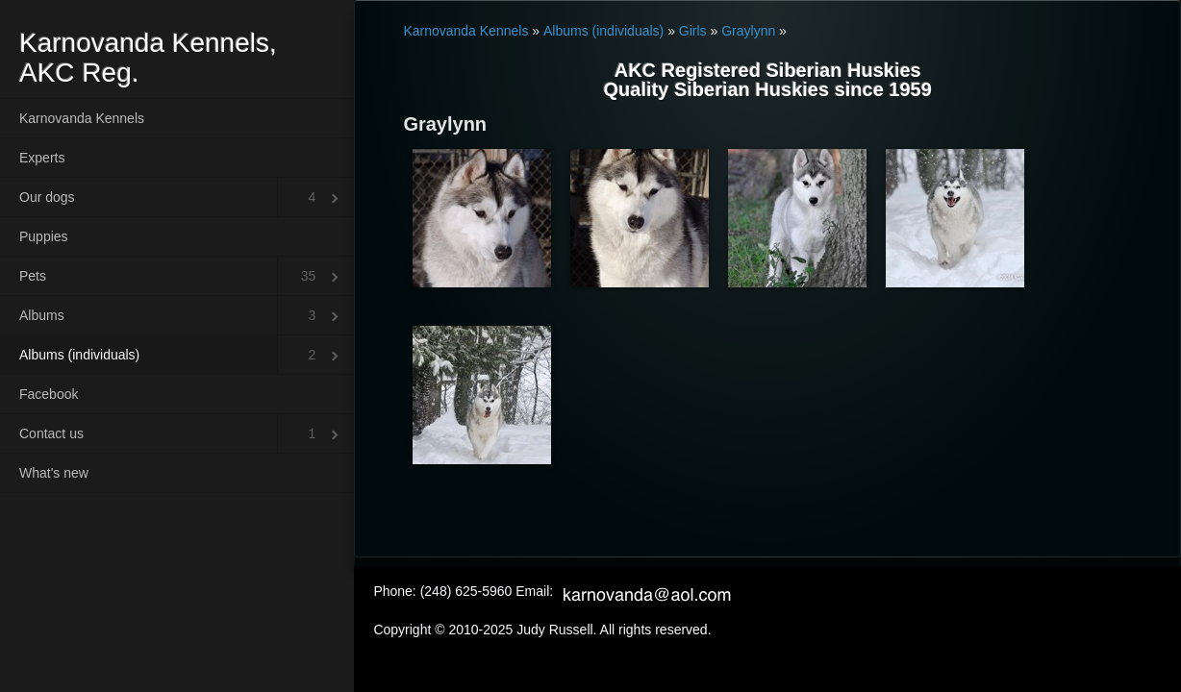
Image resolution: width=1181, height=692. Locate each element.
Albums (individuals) (79, 354)
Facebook (48, 394)
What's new (53, 473)
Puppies (43, 236)
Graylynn (748, 30)
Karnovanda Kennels (81, 118)
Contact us (51, 433)
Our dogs (47, 197)
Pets (32, 276)
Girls (693, 30)
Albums (41, 315)
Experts (41, 157)
